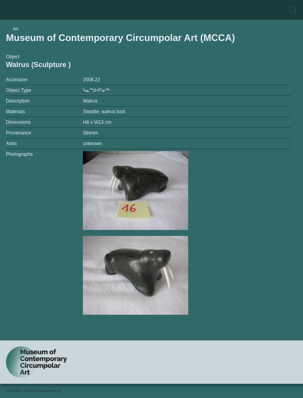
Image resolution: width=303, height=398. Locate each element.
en (15, 29)
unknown (92, 143)
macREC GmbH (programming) (33, 391)
